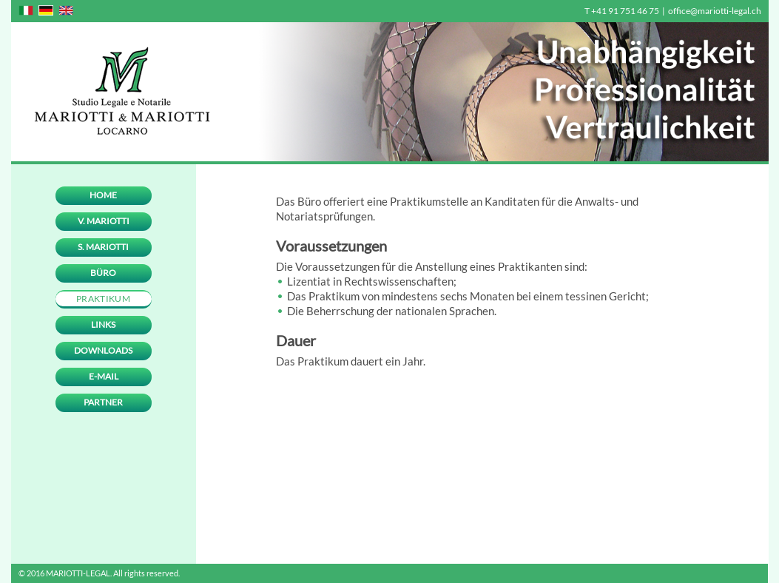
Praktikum (103, 298)
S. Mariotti (103, 246)
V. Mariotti (103, 220)
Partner (103, 402)
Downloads (103, 350)
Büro (103, 272)
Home (103, 194)
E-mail (103, 376)
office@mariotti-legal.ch (714, 10)
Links (103, 324)
